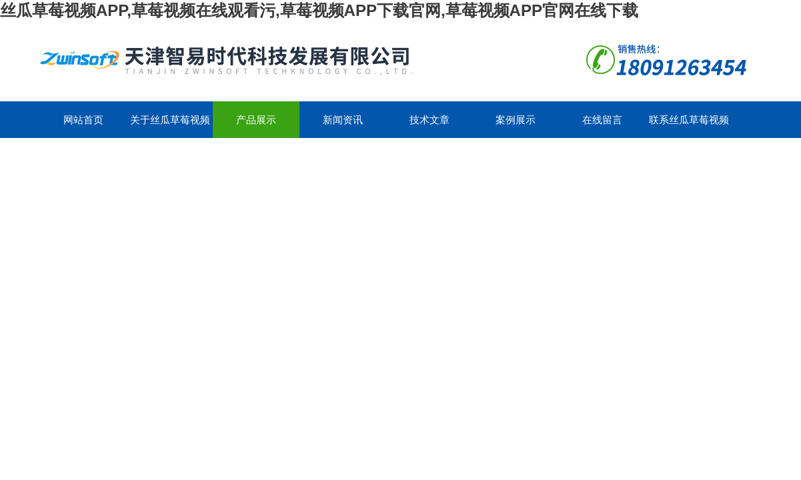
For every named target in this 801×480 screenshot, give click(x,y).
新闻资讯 (343, 119)
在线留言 (602, 119)
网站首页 (83, 119)
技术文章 (430, 119)
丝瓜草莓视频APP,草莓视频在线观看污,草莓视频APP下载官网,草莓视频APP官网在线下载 (319, 10)
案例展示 (516, 119)
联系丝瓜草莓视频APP (689, 126)
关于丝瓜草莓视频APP (170, 126)
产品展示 (256, 119)
